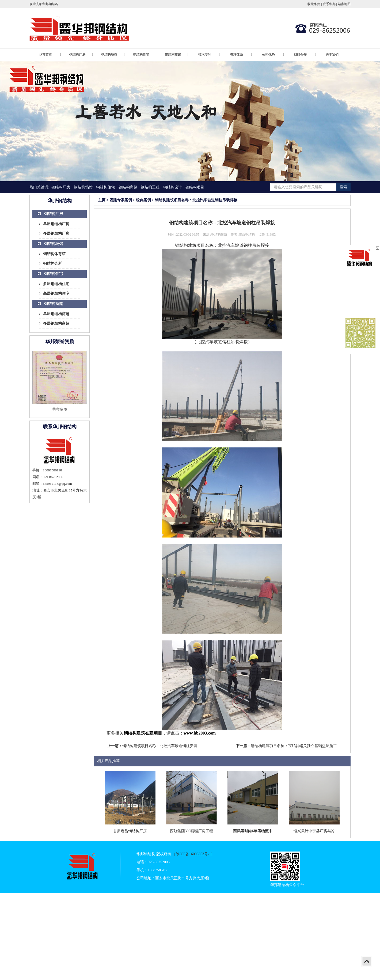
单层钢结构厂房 (54, 224)
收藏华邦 (313, 4)
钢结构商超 (177, 55)
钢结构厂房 (81, 55)
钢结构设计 (172, 187)
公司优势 (273, 55)
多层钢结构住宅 (54, 284)
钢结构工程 (150, 187)
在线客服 (360, 280)
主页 (101, 200)
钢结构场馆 (113, 55)
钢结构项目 (194, 187)
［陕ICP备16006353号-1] (192, 854)
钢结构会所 (50, 264)
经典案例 (143, 200)
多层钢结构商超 (54, 323)
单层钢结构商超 (54, 314)
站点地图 (344, 4)
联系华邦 (329, 4)
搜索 (343, 187)
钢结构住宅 (145, 55)
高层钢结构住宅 (54, 294)
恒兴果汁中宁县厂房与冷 (314, 831)
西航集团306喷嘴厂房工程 (191, 831)
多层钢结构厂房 (54, 234)
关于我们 (332, 54)
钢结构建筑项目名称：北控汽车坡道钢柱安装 (159, 746)
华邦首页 (50, 55)
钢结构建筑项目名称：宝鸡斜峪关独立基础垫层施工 (294, 746)
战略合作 (305, 55)
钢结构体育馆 (52, 254)
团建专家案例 (120, 200)
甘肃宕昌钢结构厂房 (130, 831)
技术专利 (209, 55)
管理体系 (241, 55)
